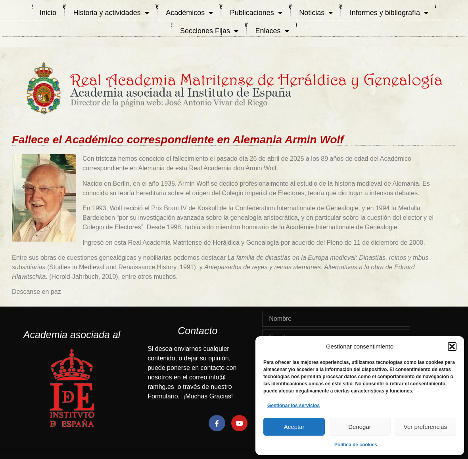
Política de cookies (355, 445)
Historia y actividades (111, 12)
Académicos (189, 12)
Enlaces (272, 30)
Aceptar (294, 426)
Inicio (48, 13)
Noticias (316, 12)
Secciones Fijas (209, 30)
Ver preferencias (425, 426)
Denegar (359, 426)
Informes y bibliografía (389, 12)
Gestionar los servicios (293, 405)
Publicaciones (256, 12)
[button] (452, 346)
